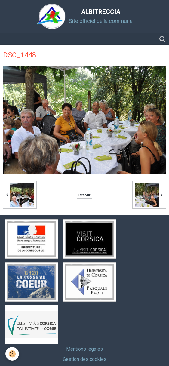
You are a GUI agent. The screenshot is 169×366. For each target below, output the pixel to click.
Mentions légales (84, 349)
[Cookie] (12, 354)
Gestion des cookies (84, 359)
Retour (84, 194)
